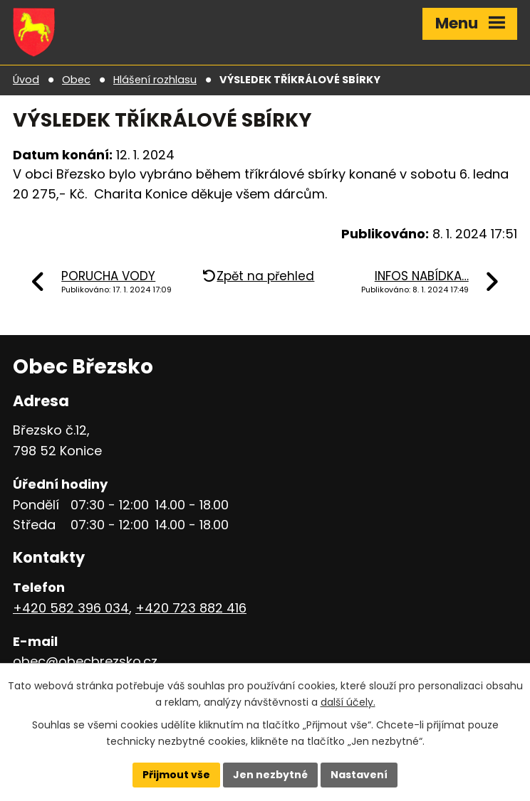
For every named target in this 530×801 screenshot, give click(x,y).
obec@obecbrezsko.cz (85, 661)
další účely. (348, 702)
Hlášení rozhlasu (155, 80)
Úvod (26, 80)
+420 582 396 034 (71, 608)
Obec (76, 80)
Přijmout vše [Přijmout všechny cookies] (176, 775)
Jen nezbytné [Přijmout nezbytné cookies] (270, 775)
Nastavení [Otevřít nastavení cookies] (359, 775)
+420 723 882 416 (190, 608)
